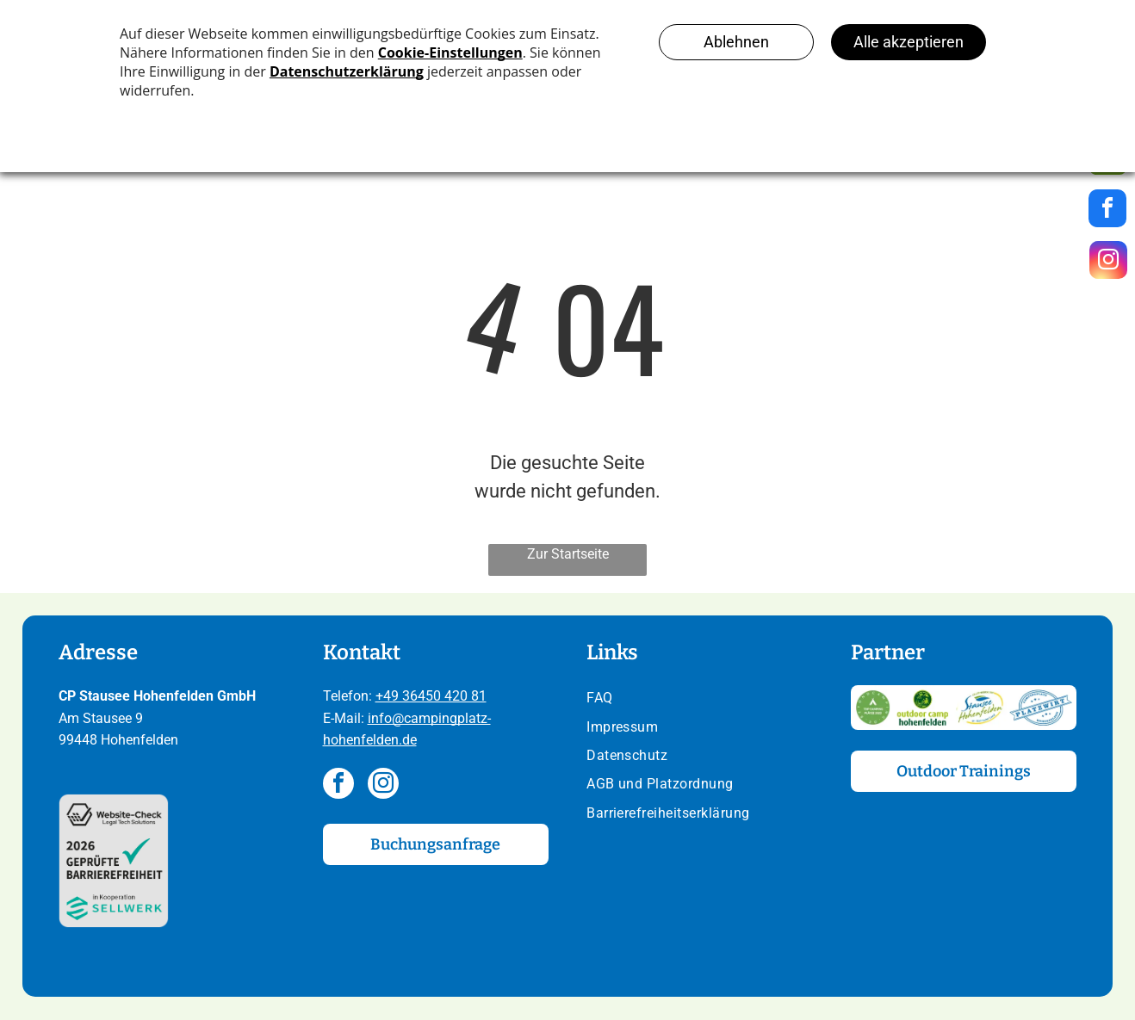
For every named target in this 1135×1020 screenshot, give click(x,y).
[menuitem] (699, 699)
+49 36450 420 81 (431, 696)
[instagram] (383, 785)
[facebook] (338, 785)
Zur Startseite (568, 554)
